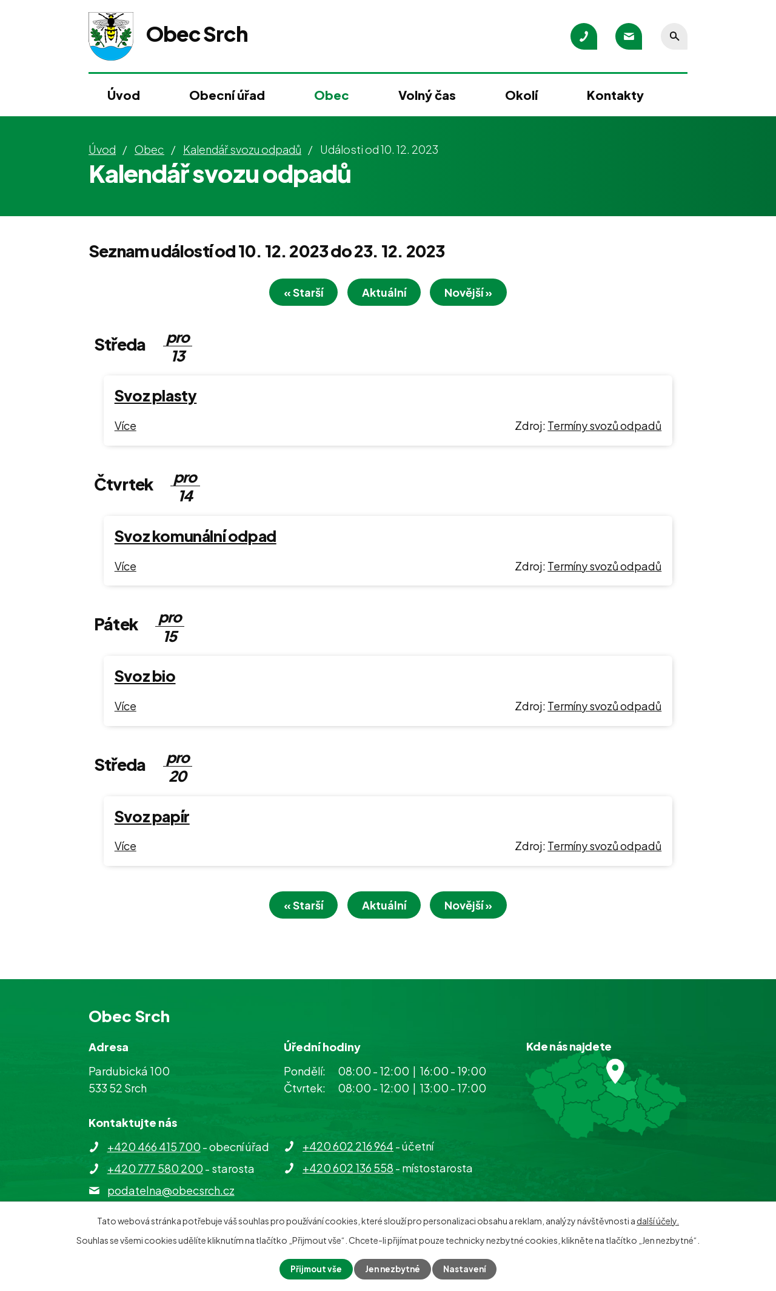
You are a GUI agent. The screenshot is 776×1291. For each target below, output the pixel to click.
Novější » (476, 294)
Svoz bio (145, 677)
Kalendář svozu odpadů (242, 149)
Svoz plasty (156, 397)
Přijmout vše (314, 1268)
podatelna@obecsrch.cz (171, 1194)
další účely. (658, 1220)
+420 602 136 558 (348, 1171)
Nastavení (467, 1268)
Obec (331, 94)
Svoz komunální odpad (195, 537)
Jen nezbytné (393, 1268)
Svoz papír (152, 818)
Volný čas (427, 94)
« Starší (296, 294)
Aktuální (384, 294)
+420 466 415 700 (154, 1150)
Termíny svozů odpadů (604, 427)
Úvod (123, 94)
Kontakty (615, 94)
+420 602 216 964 (348, 1150)
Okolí (521, 94)
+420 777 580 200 (155, 1172)
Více (125, 427)
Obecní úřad (227, 94)
